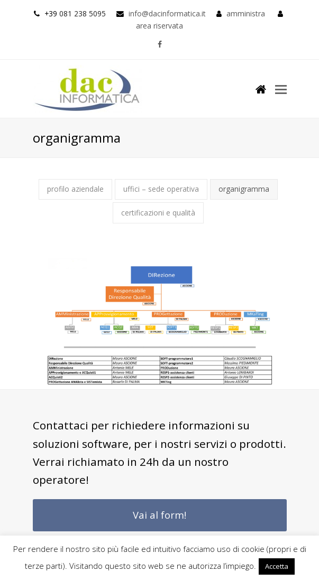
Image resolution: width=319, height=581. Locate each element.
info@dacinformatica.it (167, 13)
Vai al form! (159, 514)
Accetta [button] (276, 566)
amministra (245, 13)
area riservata (159, 26)
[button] (281, 89)
